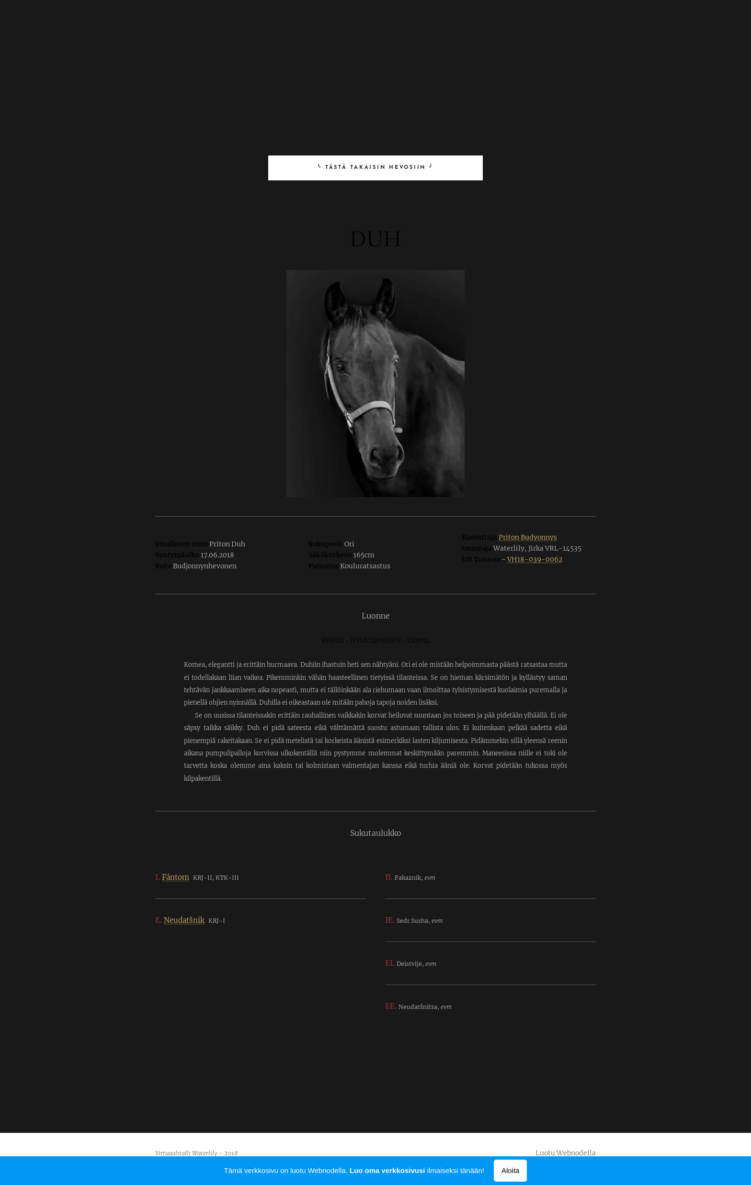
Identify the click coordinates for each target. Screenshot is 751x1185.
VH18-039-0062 (534, 559)
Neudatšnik (184, 920)
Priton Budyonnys (528, 537)
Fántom (175, 877)
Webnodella (576, 1153)
